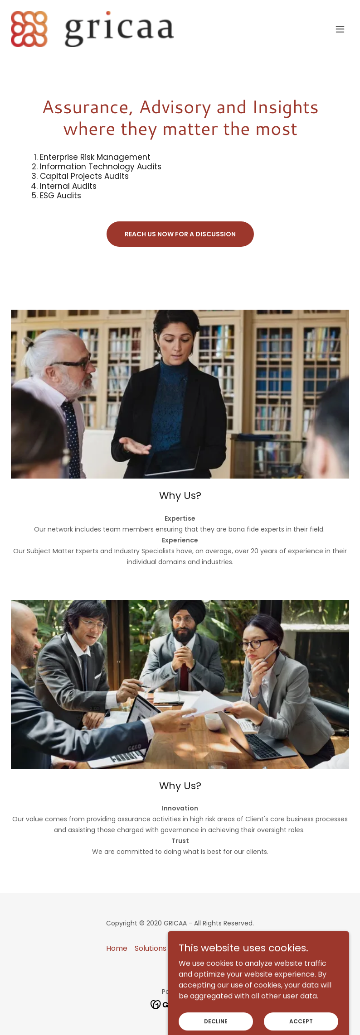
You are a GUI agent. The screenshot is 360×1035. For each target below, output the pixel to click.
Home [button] (116, 948)
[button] (340, 29)
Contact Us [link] (194, 948)
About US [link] (237, 948)
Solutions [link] (150, 948)
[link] (92, 29)
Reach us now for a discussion (180, 234)
